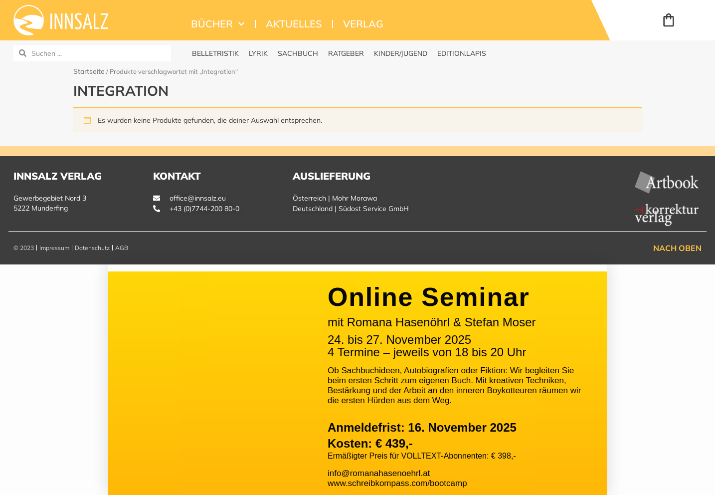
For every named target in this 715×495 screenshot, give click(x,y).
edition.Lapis (461, 53)
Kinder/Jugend (400, 53)
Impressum (54, 247)
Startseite (89, 71)
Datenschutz (92, 247)
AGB (121, 247)
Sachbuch (298, 53)
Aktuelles (294, 23)
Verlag (363, 23)
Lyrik (258, 53)
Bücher (218, 23)
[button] (357, 267)
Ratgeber (346, 53)
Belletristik (215, 53)
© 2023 (23, 247)
